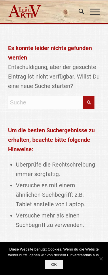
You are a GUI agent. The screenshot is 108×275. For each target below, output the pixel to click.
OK (54, 264)
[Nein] (101, 258)
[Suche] (78, 11)
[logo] (45, 11)
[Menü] (92, 11)
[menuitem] (78, 11)
